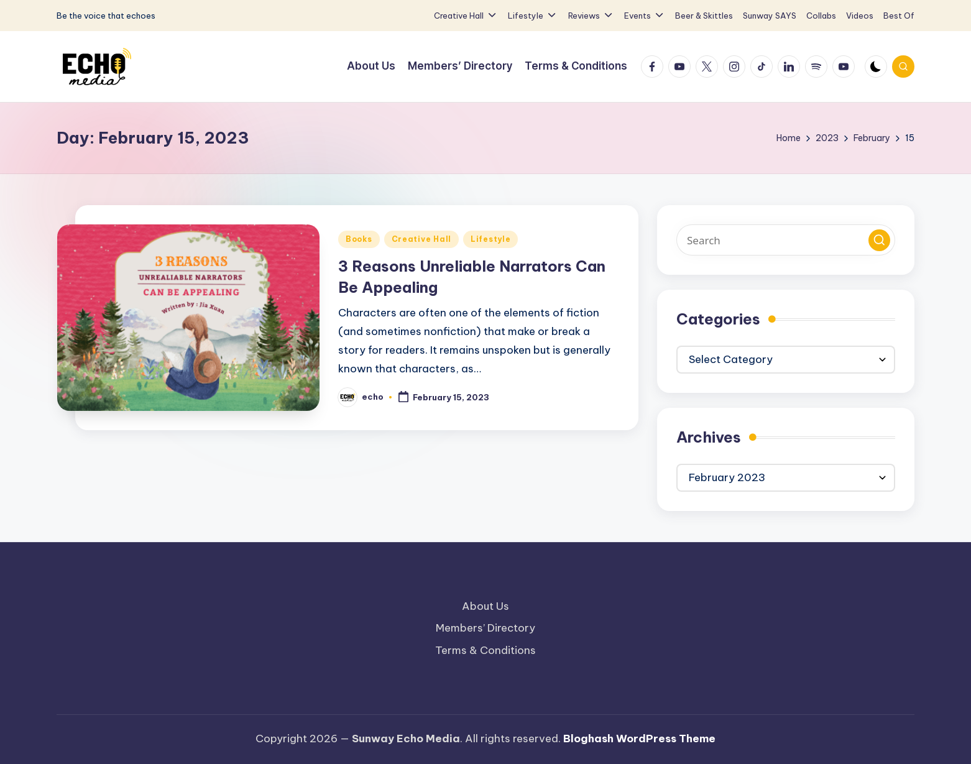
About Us (485, 606)
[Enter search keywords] (785, 239)
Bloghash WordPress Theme (639, 738)
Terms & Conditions (485, 650)
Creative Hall (421, 239)
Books (359, 239)
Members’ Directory (485, 628)
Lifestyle (490, 239)
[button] (879, 240)
